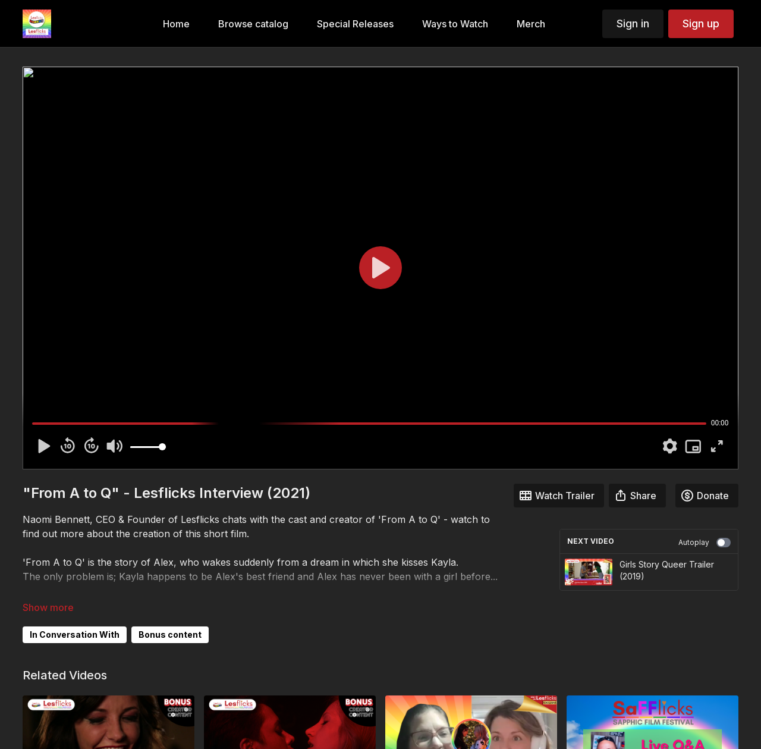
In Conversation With (75, 634)
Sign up (701, 23)
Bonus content (170, 634)
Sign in (633, 23)
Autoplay (704, 542)
